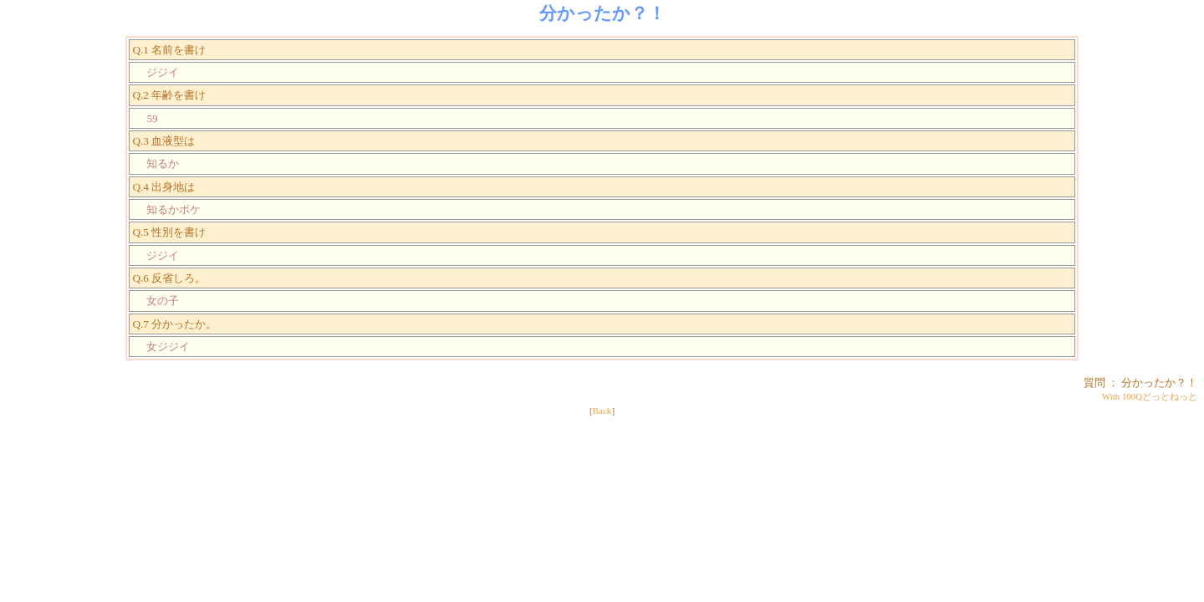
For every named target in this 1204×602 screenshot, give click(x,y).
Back (602, 411)
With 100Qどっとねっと (1149, 396)
